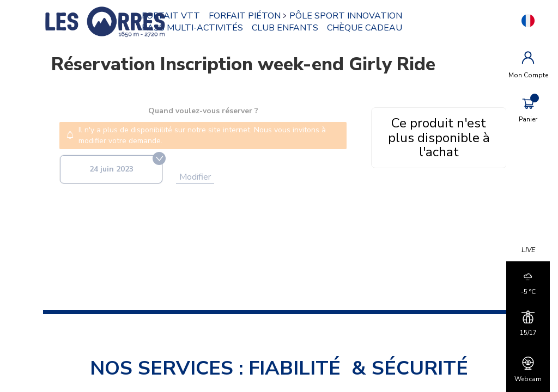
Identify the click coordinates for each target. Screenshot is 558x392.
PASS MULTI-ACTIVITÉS (193, 28)
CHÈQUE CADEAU (365, 28)
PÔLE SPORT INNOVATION (346, 16)
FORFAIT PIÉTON (245, 16)
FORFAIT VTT (171, 16)
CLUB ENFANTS (285, 28)
